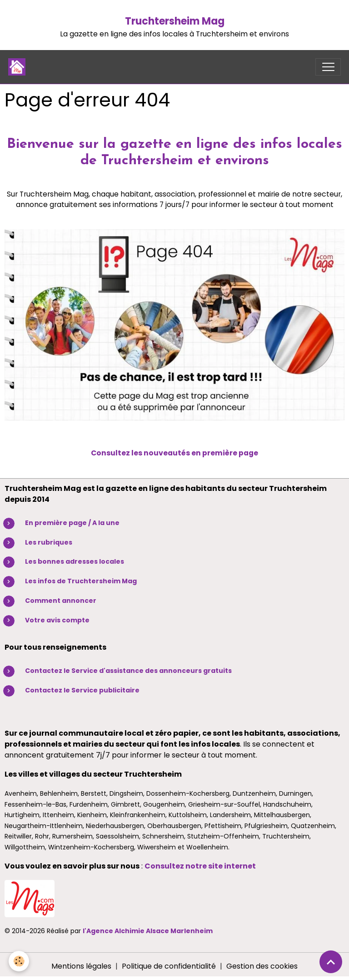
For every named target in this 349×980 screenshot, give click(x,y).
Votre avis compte (57, 620)
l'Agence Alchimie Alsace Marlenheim (148, 930)
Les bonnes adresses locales (74, 561)
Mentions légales (81, 966)
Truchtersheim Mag (174, 21)
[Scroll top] (330, 961)
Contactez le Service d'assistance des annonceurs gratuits (128, 670)
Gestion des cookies (262, 966)
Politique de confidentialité (169, 966)
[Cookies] (19, 961)
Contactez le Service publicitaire (82, 690)
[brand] (19, 67)
